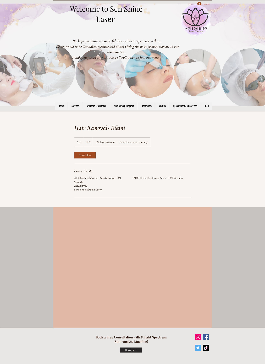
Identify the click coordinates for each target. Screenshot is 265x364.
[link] (85, 155)
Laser (106, 19)
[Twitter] (198, 348)
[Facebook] (206, 337)
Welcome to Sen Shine (106, 9)
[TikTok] (206, 348)
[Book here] (131, 350)
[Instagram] (198, 337)
